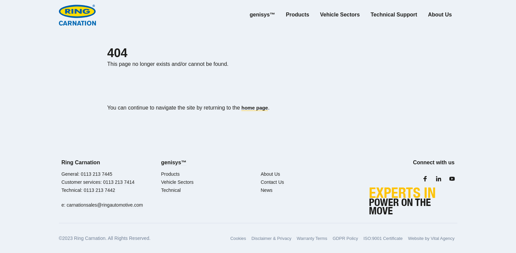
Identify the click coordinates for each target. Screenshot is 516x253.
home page (255, 108)
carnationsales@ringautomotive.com (105, 205)
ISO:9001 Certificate (377, 238)
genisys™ (174, 162)
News (267, 190)
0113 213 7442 (99, 190)
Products (170, 174)
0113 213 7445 (96, 174)
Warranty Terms (301, 238)
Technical (171, 190)
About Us (270, 174)
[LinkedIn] (438, 178)
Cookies (222, 238)
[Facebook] (425, 178)
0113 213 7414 (118, 182)
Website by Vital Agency (429, 238)
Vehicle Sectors (177, 182)
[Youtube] (452, 178)
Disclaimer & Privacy (258, 238)
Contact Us (272, 182)
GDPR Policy (337, 238)
